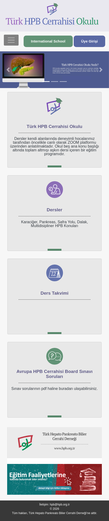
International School (48, 41)
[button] (8, 69)
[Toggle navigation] (11, 40)
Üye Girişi (89, 41)
